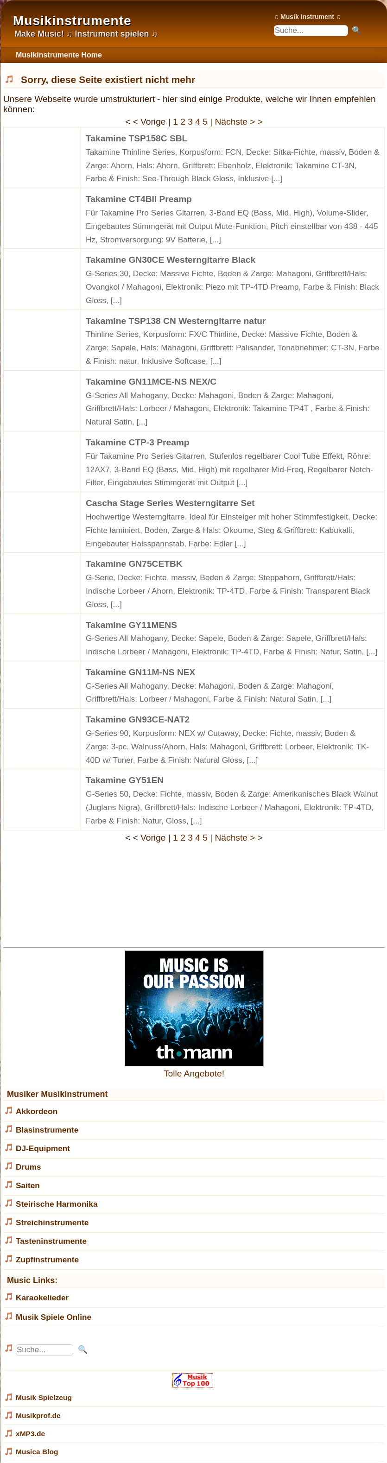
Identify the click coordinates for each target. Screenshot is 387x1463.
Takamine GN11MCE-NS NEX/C (151, 381)
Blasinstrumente (47, 1129)
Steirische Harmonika (57, 1204)
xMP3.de (30, 1434)
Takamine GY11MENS (131, 625)
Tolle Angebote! (194, 1068)
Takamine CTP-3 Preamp (138, 442)
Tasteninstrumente (51, 1241)
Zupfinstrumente (47, 1259)
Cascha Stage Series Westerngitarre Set (170, 503)
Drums (28, 1167)
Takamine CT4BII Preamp (139, 199)
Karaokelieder (42, 1297)
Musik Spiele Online (53, 1317)
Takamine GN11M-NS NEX (140, 672)
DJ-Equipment (43, 1148)
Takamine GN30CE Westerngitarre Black (170, 260)
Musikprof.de (38, 1415)
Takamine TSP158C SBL (136, 138)
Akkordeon (36, 1111)
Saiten (28, 1185)
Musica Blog (37, 1452)
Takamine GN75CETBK (134, 564)
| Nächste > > (236, 122)
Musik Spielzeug (44, 1397)
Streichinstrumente (52, 1222)
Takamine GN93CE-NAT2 (138, 719)
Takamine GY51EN (125, 780)
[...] (276, 178)
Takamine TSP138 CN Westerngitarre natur (176, 321)
